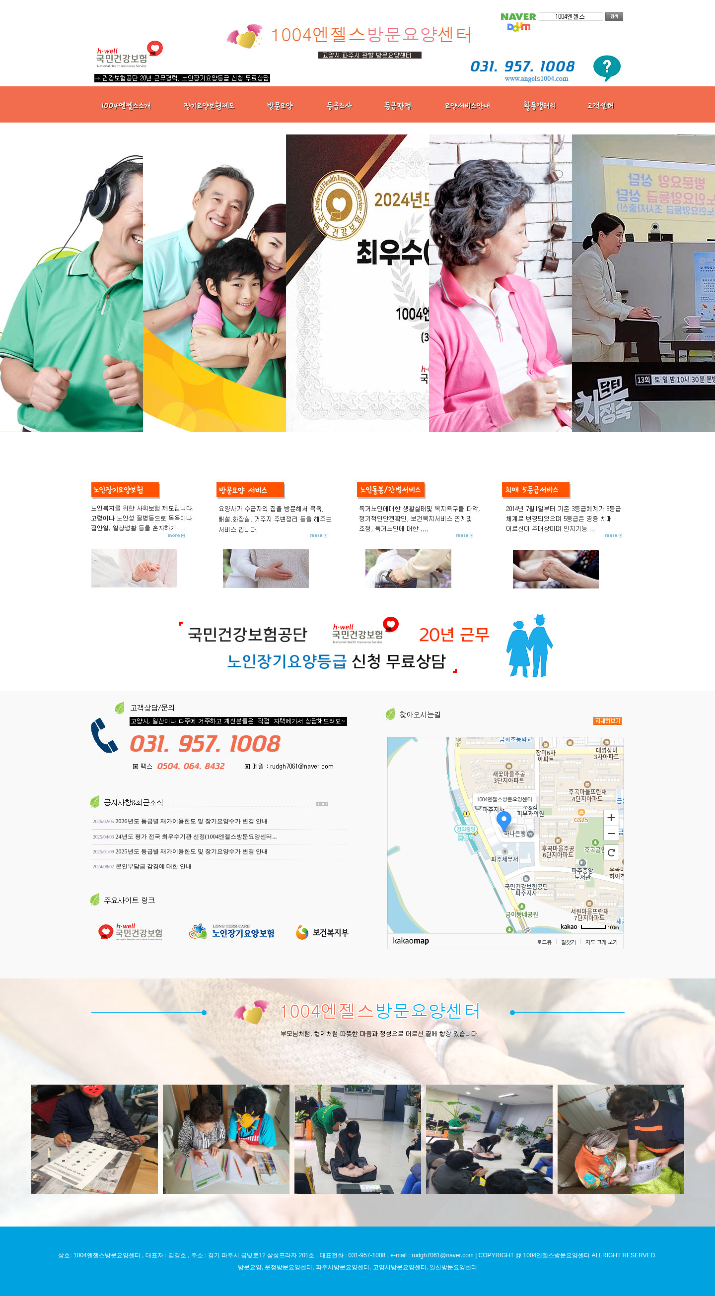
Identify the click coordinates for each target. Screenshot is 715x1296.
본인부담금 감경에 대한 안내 (154, 866)
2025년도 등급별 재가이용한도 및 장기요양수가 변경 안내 (192, 851)
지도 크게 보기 (601, 942)
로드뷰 (544, 942)
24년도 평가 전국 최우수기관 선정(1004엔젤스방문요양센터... (196, 836)
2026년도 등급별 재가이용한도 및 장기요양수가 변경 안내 (192, 821)
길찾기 (568, 942)
